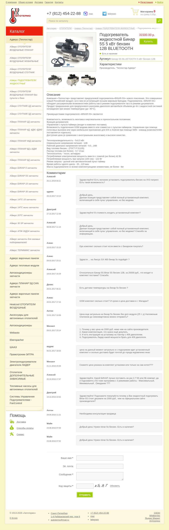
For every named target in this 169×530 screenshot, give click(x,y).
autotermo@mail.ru (60, 520)
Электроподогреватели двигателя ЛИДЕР (23, 363)
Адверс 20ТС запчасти (21, 215)
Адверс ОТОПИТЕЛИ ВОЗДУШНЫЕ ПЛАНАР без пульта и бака (23, 94)
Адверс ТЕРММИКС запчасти (25, 250)
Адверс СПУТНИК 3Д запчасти (25, 114)
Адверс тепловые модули (24, 265)
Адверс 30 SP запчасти (22, 223)
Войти (160, 2)
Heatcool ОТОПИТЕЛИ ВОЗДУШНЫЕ (23, 306)
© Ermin (13, 518)
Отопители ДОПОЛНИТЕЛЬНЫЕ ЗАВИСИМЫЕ (22, 375)
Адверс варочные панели (24, 258)
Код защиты (66, 486)
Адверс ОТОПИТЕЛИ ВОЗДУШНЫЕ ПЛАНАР (21, 48)
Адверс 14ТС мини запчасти (24, 207)
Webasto (14, 332)
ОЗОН (157, 513)
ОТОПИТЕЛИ (65, 28)
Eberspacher (17, 339)
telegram (112, 13)
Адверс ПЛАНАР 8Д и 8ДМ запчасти (23, 150)
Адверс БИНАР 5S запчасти (24, 176)
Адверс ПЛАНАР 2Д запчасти (25, 122)
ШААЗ (13, 347)
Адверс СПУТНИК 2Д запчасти (25, 106)
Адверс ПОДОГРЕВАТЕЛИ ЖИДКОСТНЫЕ (23, 82)
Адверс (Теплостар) (21, 39)
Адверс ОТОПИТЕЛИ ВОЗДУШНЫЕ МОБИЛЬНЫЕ (24, 59)
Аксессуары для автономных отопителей (23, 316)
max (91, 13)
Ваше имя (67, 458)
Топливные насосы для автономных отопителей (23, 388)
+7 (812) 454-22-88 (99, 513)
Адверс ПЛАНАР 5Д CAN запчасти (24, 285)
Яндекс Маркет (152, 518)
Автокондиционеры (21, 325)
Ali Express (154, 521)
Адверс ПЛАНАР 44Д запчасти (25, 141)
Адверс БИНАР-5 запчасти (23, 168)
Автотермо (52, 28)
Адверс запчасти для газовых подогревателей (25, 241)
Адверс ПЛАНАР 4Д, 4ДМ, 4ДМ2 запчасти (26, 131)
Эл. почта (68, 466)
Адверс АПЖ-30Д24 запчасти (25, 231)
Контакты (59, 2)
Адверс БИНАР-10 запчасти (24, 183)
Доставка (38, 2)
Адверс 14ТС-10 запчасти (23, 199)
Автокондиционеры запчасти (21, 274)
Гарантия (49, 2)
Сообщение (66, 474)
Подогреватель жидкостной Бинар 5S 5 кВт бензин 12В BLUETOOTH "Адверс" (25, 16)
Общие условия (25, 2)
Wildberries (154, 515)
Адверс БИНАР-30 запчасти (24, 191)
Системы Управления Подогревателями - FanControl (22, 399)
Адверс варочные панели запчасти (24, 295)
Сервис (20, 434)
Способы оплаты (25, 428)
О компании (11, 2)
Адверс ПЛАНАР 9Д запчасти (25, 160)
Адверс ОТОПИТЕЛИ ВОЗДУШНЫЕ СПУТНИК (22, 71)
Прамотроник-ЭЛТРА (22, 354)
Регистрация (146, 2)
